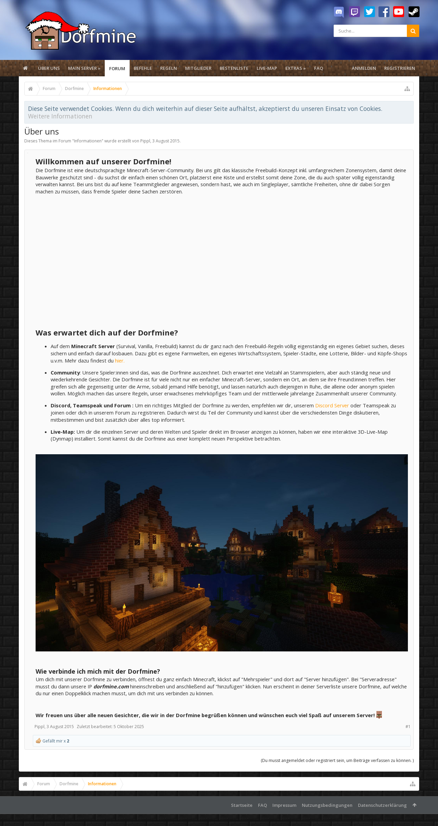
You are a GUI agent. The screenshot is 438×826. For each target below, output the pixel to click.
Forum (117, 68)
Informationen (88, 141)
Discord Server (332, 405)
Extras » (295, 68)
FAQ (318, 68)
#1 (408, 726)
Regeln (168, 68)
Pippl (145, 141)
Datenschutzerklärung (382, 805)
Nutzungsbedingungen (327, 805)
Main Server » (84, 68)
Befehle (143, 68)
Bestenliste (234, 68)
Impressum (284, 805)
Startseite (242, 805)
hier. (120, 360)
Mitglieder (198, 68)
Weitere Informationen (60, 116)
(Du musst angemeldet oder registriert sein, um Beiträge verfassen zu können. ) (337, 760)
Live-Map (267, 68)
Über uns (49, 68)
